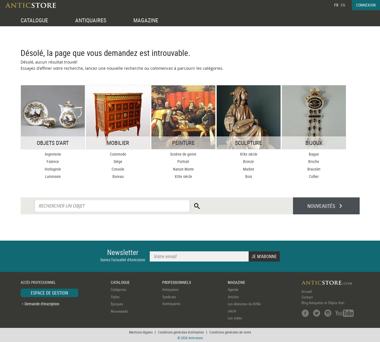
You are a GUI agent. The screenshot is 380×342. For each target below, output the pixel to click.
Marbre (248, 169)
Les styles (235, 318)
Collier (314, 176)
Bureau (118, 176)
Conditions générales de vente (230, 332)
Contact (307, 297)
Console (118, 169)
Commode (118, 154)
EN (343, 5)
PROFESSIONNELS (176, 282)
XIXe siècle (183, 176)
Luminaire (53, 176)
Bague (314, 154)
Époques (117, 303)
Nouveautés (119, 311)
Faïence (53, 161)
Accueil (306, 291)
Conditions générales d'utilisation (181, 332)
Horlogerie (53, 169)
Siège (118, 161)
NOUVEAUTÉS (321, 205)
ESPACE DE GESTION (49, 293)
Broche (313, 161)
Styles (115, 296)
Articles (233, 296)
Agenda (233, 289)
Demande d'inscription (42, 303)
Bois (248, 176)
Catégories (118, 289)
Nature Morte (183, 169)
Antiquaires (170, 289)
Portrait (183, 161)
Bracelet (313, 169)
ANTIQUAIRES (90, 20)
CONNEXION (366, 5)
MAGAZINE (145, 20)
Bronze (248, 161)
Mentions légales (141, 332)
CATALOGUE (34, 20)
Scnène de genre (183, 154)
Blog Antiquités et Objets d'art (322, 302)
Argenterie (53, 154)
